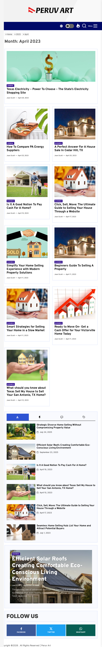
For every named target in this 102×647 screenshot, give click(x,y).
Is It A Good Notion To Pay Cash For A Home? (24, 206)
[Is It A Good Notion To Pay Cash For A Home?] (27, 181)
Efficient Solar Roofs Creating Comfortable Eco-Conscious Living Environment (63, 447)
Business (58, 143)
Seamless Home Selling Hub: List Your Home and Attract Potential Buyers (64, 527)
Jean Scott (11, 98)
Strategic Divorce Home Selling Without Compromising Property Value (59, 426)
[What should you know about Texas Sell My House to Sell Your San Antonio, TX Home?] (27, 365)
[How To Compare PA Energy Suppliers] (27, 124)
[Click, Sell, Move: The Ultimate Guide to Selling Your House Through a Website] (74, 181)
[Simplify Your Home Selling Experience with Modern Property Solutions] (27, 242)
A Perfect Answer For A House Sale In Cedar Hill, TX (74, 148)
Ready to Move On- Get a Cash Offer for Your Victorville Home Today (74, 330)
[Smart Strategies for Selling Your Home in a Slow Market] (27, 304)
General (10, 85)
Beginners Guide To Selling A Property (74, 267)
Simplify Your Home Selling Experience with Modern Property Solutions (25, 269)
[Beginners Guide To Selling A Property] (74, 242)
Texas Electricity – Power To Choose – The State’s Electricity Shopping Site (48, 91)
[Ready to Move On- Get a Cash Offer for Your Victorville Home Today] (74, 304)
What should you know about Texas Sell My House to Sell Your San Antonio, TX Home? (26, 391)
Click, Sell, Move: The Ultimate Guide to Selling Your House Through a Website (74, 208)
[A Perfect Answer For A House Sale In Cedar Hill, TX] (74, 124)
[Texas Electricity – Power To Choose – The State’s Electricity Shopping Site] (51, 66)
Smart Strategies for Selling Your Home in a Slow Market (26, 328)
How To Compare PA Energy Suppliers (25, 148)
